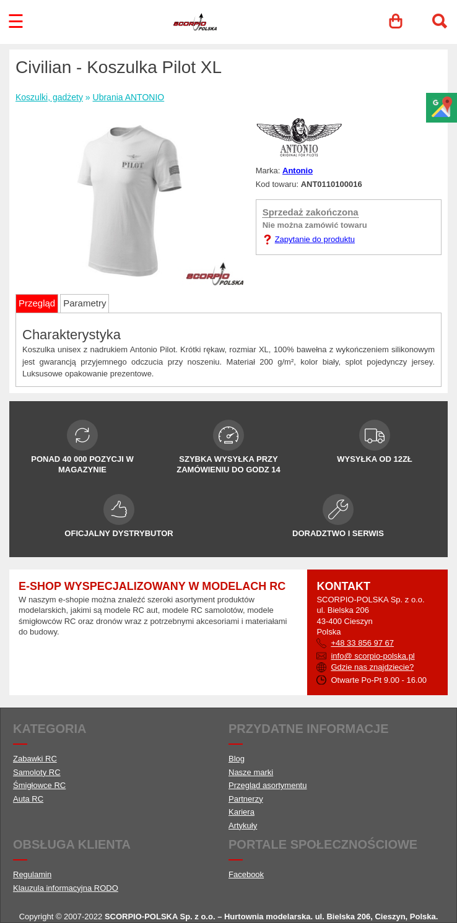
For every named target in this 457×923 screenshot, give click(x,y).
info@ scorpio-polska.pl (372, 656)
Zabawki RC (35, 758)
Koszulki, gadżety (49, 97)
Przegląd (37, 303)
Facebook (246, 874)
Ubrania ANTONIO (129, 97)
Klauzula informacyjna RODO (65, 888)
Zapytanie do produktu (315, 239)
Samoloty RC (37, 772)
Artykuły (242, 825)
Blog (236, 758)
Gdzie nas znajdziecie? (372, 667)
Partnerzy (245, 799)
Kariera (241, 812)
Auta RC (28, 799)
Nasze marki (250, 772)
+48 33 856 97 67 (362, 643)
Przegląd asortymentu (267, 785)
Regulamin (32, 874)
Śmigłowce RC (39, 785)
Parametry (84, 303)
